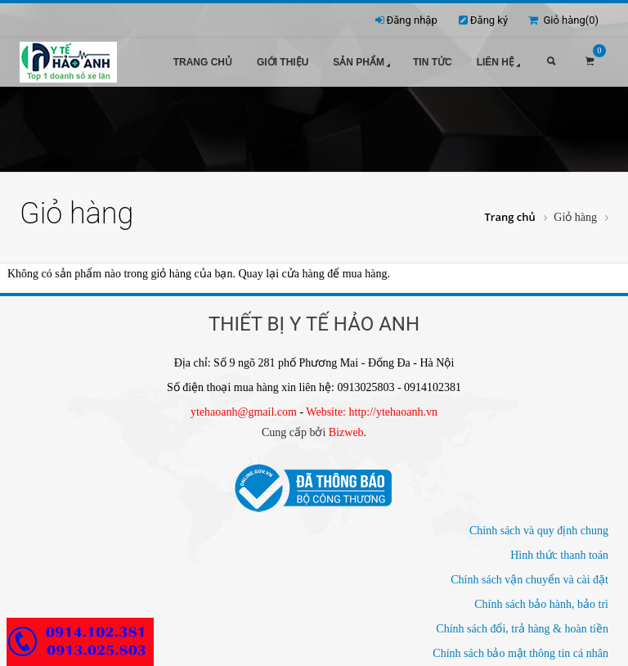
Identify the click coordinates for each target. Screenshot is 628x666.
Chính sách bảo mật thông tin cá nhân (520, 653)
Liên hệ (500, 63)
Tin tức (432, 62)
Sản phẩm (363, 63)
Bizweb (346, 432)
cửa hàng (303, 274)
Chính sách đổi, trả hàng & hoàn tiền (522, 629)
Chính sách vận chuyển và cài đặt (529, 580)
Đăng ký (489, 20)
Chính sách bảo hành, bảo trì (541, 604)
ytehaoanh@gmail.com (244, 412)
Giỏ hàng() (563, 20)
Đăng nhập (412, 20)
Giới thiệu (282, 62)
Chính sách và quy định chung (538, 530)
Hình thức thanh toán (559, 555)
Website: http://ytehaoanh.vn (371, 412)
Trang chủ (202, 62)
